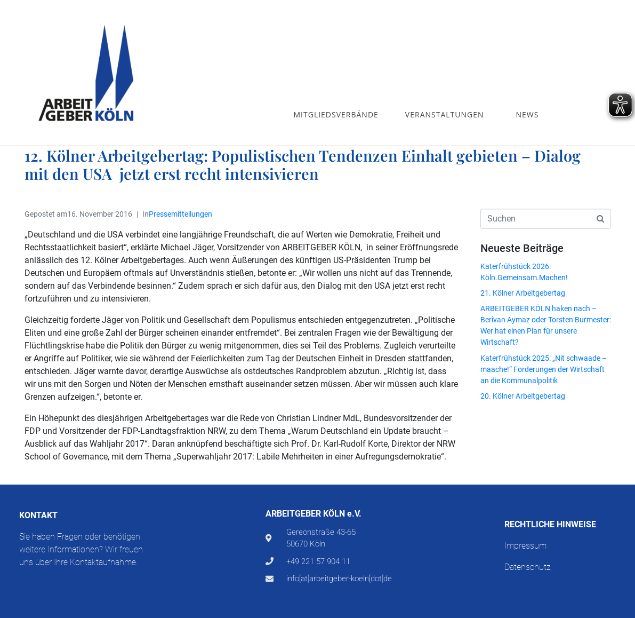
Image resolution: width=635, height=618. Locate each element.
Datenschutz (527, 567)
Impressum (525, 546)
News (527, 114)
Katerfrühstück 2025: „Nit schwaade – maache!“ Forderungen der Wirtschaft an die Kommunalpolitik (543, 369)
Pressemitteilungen (180, 214)
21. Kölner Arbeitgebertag (522, 293)
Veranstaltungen (444, 114)
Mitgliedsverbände (335, 114)
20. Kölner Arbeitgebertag (522, 396)
